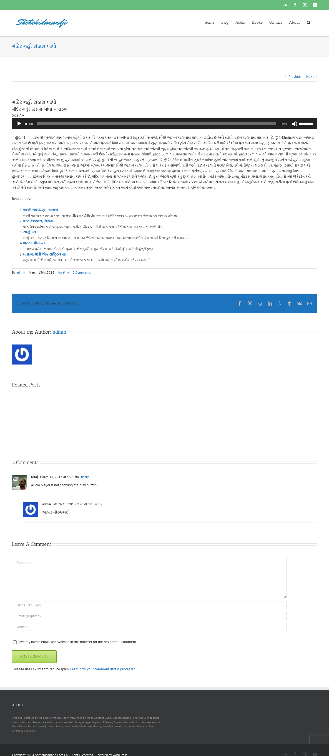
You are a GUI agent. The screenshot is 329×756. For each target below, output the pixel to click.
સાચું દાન (29, 232)
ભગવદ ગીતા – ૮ (34, 243)
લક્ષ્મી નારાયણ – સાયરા (40, 209)
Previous (294, 76)
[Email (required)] (149, 616)
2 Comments (82, 272)
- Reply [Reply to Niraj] (84, 477)
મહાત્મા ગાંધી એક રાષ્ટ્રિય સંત (45, 254)
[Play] (19, 124)
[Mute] (294, 124)
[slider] (156, 123)
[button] (308, 22)
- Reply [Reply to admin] (97, 504)
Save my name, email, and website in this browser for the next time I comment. (77, 641)
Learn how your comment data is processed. (103, 669)
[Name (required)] (149, 605)
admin (20, 272)
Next (310, 76)
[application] (164, 123)
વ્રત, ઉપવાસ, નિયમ (38, 221)
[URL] (149, 627)
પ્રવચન (63, 272)
